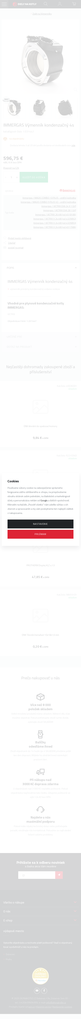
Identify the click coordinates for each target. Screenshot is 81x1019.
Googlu (44, 500)
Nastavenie (40, 524)
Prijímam (40, 534)
